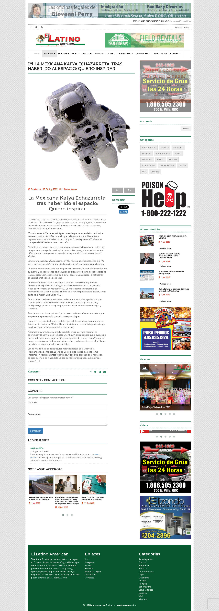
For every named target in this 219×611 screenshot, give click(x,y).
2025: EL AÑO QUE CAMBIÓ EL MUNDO (155, 21)
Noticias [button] (49, 53)
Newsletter (160, 53)
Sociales (182, 165)
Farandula (178, 147)
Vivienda (155, 171)
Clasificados (125, 53)
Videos (186, 27)
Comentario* (34, 414)
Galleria (178, 27)
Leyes (178, 153)
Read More (165, 248)
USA (144, 171)
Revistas (87, 53)
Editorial (165, 147)
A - (129, 190)
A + (118, 190)
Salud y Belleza (166, 165)
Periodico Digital (105, 53)
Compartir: (34, 371)
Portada (173, 159)
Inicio (37, 53)
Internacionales (163, 153)
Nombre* (32, 402)
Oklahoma (34, 189)
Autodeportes (149, 147)
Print (123, 211)
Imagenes (63, 53)
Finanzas (146, 153)
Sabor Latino (148, 165)
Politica (160, 159)
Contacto (175, 53)
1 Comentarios (69, 189)
